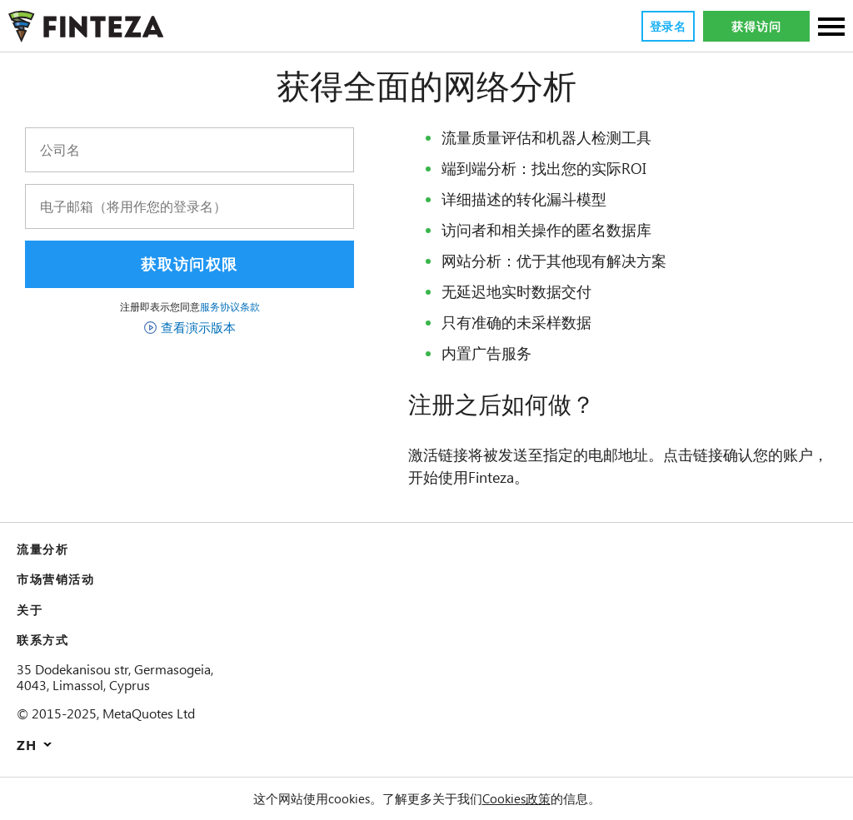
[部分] (831, 28)
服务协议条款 (230, 306)
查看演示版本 (198, 327)
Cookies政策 (518, 798)
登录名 (667, 26)
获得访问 (756, 26)
